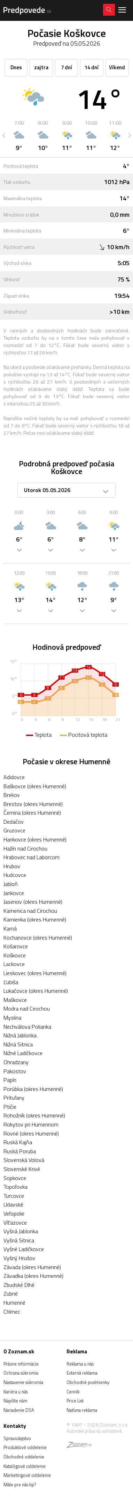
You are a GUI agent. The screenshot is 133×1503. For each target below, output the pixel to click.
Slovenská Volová (23, 1160)
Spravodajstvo (17, 1438)
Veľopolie (13, 1213)
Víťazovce (15, 1222)
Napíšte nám (15, 1400)
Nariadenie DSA (18, 1410)
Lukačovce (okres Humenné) (35, 991)
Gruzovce (14, 830)
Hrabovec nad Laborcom (31, 857)
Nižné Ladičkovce (22, 1053)
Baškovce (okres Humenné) (34, 786)
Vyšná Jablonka (20, 1231)
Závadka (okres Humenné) (33, 1276)
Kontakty (14, 1426)
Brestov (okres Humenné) (33, 804)
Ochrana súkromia (20, 1372)
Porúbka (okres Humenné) (33, 1089)
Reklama (76, 1351)
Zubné (10, 1293)
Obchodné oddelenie (23, 1456)
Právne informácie (21, 1363)
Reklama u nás (80, 1363)
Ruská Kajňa (17, 1142)
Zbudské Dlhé (18, 1285)
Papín (9, 1080)
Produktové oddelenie (25, 1447)
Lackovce (14, 964)
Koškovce (14, 955)
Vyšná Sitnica (18, 1240)
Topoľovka (15, 1186)
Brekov (11, 795)
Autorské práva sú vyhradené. (94, 1430)
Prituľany (13, 1097)
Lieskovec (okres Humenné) (34, 973)
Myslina (12, 1017)
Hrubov (11, 866)
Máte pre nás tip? (19, 1484)
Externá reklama (81, 1372)
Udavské (13, 1204)
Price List (75, 1400)
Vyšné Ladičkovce (23, 1249)
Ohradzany (16, 1062)
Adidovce (14, 777)
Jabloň (10, 884)
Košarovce (15, 946)
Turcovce (13, 1196)
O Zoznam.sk (18, 1351)
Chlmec (11, 1311)
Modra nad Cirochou (26, 1008)
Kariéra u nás (15, 1391)
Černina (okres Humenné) (32, 812)
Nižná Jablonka (20, 1035)
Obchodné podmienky (87, 1382)
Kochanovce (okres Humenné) (37, 937)
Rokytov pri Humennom (30, 1124)
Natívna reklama (81, 1410)
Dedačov (13, 821)
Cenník (72, 1391)
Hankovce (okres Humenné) (34, 839)
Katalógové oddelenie (24, 1466)
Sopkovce (14, 1178)
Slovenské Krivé (21, 1169)
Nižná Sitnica (18, 1044)
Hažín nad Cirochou (25, 848)
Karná (10, 928)
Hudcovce (14, 875)
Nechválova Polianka (27, 1026)
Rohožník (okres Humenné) (34, 1115)
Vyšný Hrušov (19, 1258)
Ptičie (9, 1106)
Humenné (14, 1302)
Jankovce (13, 893)
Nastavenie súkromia (23, 1382)
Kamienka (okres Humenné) (34, 919)
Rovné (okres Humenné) (31, 1133)
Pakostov (14, 1071)
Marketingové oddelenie (27, 1475)
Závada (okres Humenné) (32, 1267)
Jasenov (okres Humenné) (32, 901)
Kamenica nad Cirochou (30, 911)
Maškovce (15, 1000)
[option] (19, 135)
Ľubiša (10, 982)
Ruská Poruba (19, 1151)
